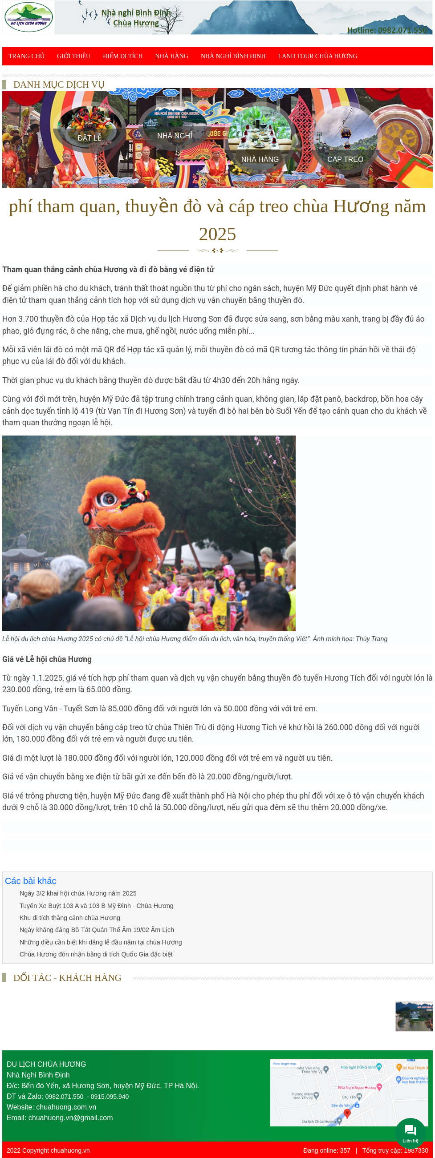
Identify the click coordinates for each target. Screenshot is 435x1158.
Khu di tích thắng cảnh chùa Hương (69, 917)
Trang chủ (26, 56)
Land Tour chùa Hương (318, 56)
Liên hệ (179, 74)
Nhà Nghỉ (174, 136)
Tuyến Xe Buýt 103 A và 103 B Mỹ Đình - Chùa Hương (95, 905)
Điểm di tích (122, 56)
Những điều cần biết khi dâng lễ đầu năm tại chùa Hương (99, 941)
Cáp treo (345, 159)
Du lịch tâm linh (36, 74)
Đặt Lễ (90, 138)
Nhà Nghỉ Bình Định (233, 56)
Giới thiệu (73, 56)
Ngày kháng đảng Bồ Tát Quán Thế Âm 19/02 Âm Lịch (95, 929)
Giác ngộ (93, 74)
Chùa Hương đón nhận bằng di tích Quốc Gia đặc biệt (95, 953)
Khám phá (137, 74)
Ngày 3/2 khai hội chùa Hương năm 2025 (77, 893)
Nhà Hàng (171, 56)
